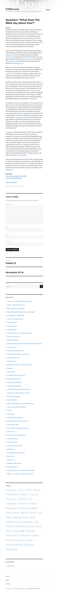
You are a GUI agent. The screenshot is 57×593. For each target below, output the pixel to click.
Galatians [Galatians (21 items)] (24, 513)
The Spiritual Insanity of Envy (16, 452)
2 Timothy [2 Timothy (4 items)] (22, 499)
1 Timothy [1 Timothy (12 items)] (23, 494)
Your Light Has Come (13, 357)
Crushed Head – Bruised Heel (15, 315)
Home (7, 576)
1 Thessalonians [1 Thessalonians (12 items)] (12, 494)
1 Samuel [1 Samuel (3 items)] (36, 490)
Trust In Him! (11, 372)
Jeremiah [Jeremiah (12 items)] (10, 522)
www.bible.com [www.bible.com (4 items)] (11, 549)
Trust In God (11, 431)
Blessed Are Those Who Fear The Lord (18, 354)
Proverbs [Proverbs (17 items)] (35, 535)
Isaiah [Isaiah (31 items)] (25, 517)
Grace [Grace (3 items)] (8, 517)
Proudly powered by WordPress (33, 588)
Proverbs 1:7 (9, 57)
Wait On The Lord (12, 442)
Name (7, 226)
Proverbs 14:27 (12, 61)
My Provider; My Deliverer (15, 417)
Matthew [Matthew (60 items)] (30, 531)
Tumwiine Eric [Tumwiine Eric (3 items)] (29, 544)
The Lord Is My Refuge (13, 396)
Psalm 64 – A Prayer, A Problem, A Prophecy (20, 474)
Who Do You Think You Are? (15, 319)
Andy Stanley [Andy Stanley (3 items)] (11, 503)
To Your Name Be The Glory (15, 350)
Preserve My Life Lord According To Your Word (21, 470)
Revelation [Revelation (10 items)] (18, 540)
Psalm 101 (10, 368)
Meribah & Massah (12, 340)
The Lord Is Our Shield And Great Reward (19, 301)
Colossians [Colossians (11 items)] (22, 503)
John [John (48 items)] (9, 526)
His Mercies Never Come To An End (17, 421)
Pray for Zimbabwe (11, 182)
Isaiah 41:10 (17, 103)
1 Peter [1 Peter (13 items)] (28, 490)
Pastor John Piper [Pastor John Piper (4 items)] (12, 535)
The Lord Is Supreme (13, 336)
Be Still (9, 410)
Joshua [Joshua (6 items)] (31, 526)
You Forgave (10, 414)
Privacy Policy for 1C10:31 (19, 588)
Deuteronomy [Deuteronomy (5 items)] (11, 508)
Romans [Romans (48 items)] (28, 540)
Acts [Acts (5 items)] (30, 499)
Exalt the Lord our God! (14, 379)
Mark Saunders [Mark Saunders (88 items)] (18, 531)
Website (8, 241)
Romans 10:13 (11, 449)
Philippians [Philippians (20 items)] (24, 535)
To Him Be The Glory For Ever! (16, 375)
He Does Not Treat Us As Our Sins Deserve (19, 365)
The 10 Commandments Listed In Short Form (20, 403)
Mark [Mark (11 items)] (8, 531)
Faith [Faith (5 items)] (16, 513)
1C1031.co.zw (12, 9)
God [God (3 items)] (40, 513)
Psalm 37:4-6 (11, 460)
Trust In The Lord (12, 438)
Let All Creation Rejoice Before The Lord (19, 389)
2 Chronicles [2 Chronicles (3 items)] (33, 494)
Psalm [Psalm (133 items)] (9, 540)
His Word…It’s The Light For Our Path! (18, 393)
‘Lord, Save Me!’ (12, 347)
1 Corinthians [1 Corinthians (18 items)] (11, 490)
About (7, 580)
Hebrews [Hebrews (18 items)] (17, 517)
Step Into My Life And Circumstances (18, 428)
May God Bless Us (12, 467)
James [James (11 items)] (32, 517)
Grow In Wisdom (12, 400)
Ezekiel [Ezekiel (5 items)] (9, 513)
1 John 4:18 (34, 90)
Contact (8, 584)
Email (7, 234)
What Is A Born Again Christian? (16, 407)
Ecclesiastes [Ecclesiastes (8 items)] (22, 508)
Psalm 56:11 (10, 132)
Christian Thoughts (19, 186)
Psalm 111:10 (9, 55)
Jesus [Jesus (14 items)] (18, 522)
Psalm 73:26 (10, 456)
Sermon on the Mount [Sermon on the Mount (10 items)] (14, 544)
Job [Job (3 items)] (36, 522)
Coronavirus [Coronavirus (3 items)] (31, 503)
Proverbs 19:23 (25, 59)
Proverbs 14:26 (18, 63)
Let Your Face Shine (13, 424)
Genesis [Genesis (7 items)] (33, 513)
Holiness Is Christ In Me (14, 463)
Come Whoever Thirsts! (14, 386)
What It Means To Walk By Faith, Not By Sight (20, 312)
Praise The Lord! (12, 322)
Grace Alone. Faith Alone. (14, 382)
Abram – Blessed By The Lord (16, 305)
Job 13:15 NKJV (21, 155)
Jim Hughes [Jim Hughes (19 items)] (28, 522)
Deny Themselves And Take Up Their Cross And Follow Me (24, 343)
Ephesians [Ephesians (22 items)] (33, 508)
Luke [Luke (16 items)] (38, 526)
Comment (9, 204)
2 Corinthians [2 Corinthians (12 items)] (11, 499)
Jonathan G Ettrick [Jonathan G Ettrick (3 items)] (20, 526)
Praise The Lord (11, 361)
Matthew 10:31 (20, 117)
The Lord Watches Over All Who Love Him (19, 333)
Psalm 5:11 (9, 169)
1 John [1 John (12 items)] (21, 490)
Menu (48, 10)
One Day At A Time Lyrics (14, 445)
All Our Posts (11, 566)
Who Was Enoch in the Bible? (15, 308)
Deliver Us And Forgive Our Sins (16, 435)
